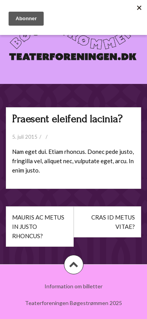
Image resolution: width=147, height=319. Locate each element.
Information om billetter (73, 286)
